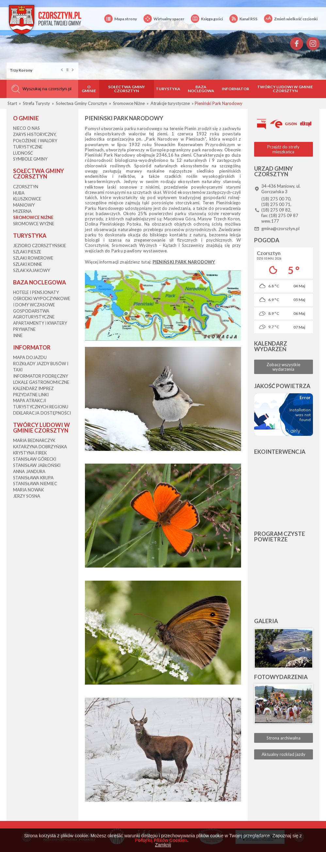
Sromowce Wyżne (33, 223)
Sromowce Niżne (33, 217)
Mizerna (22, 211)
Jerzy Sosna (26, 496)
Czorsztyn (25, 186)
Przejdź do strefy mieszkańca (283, 149)
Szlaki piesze (27, 251)
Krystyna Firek (30, 452)
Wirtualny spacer (163, 19)
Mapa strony (120, 19)
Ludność (23, 153)
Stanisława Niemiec (35, 483)
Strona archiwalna (284, 738)
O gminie (89, 88)
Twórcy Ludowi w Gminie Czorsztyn (285, 88)
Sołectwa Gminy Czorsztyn (126, 88)
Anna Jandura (29, 471)
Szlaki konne (27, 264)
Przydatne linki (31, 394)
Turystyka (168, 88)
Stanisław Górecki (34, 459)
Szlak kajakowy (31, 270)
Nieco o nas (26, 128)
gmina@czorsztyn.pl (280, 228)
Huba (18, 193)
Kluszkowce (27, 198)
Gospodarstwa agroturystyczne (34, 314)
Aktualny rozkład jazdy (283, 754)
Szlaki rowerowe (33, 258)
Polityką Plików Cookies (161, 840)
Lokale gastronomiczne (41, 382)
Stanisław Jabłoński (36, 465)
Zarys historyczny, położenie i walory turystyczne (35, 140)
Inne (18, 335)
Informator (235, 88)
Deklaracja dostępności (42, 413)
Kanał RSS (243, 19)
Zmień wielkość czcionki (291, 19)
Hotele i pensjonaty (36, 292)
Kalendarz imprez (33, 388)
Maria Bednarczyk (34, 440)
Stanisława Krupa (33, 477)
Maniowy (24, 205)
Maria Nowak (28, 489)
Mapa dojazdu (30, 357)
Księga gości (207, 19)
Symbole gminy (30, 159)
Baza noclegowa (201, 88)
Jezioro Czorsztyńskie (39, 245)
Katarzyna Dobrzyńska (40, 446)
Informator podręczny (40, 376)
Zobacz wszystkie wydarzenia (283, 367)
